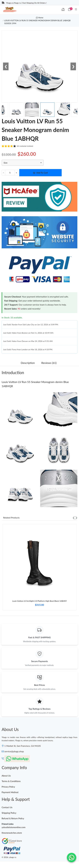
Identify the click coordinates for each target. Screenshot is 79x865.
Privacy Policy (8, 786)
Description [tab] (28, 362)
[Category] (75, 9)
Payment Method (10, 792)
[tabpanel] (39, 568)
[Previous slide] (73, 517)
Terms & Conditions (11, 781)
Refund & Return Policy (13, 818)
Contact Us (7, 807)
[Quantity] (10, 172)
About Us (6, 775)
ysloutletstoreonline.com (13, 827)
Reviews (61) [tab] (49, 362)
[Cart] (69, 9)
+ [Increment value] (16, 172)
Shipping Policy (9, 812)
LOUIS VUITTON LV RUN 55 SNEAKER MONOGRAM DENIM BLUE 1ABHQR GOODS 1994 (37, 21)
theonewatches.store (12, 832)
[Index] (63, 9)
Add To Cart (40, 172)
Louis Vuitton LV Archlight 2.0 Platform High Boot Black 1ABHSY (39, 601)
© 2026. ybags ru (9, 857)
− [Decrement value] (3, 172)
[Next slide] (76, 517)
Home (39, 17)
